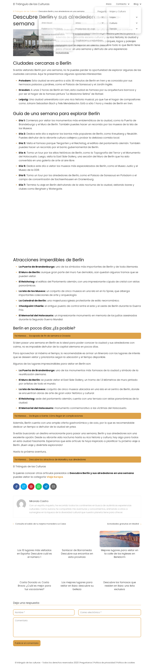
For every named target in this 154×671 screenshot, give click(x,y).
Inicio (108, 4)
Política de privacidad (104, 662)
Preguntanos (86, 662)
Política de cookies (125, 662)
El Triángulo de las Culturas (31, 4)
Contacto (121, 4)
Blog (136, 4)
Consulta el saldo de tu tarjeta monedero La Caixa (40, 523)
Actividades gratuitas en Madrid (123, 523)
